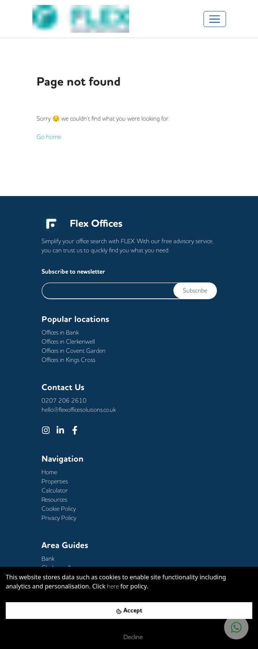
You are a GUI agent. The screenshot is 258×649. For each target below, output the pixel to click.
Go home (49, 136)
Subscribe (195, 290)
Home (49, 472)
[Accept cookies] (129, 610)
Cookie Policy (59, 508)
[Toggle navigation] (215, 19)
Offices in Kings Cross (68, 360)
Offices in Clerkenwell (68, 341)
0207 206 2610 (64, 400)
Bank (48, 558)
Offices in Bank (60, 332)
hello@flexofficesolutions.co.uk (79, 409)
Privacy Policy (59, 517)
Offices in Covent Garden (74, 350)
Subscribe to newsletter (73, 272)
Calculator (55, 490)
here (113, 586)
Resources (54, 499)
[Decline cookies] (129, 636)
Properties (55, 481)
